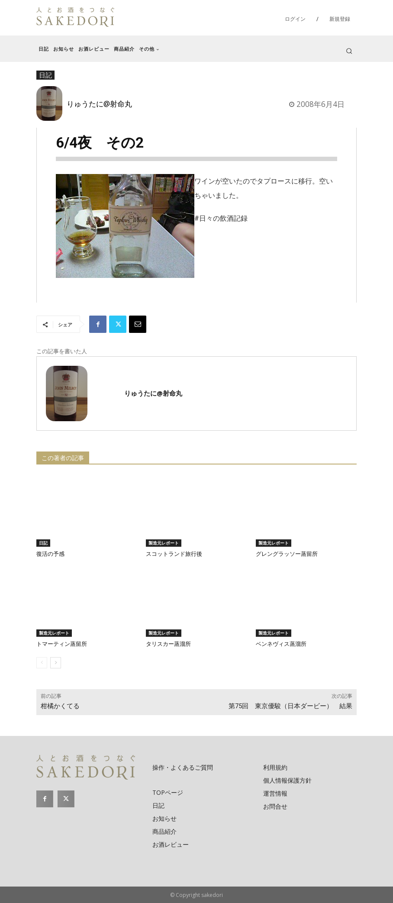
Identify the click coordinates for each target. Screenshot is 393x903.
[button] (349, 50)
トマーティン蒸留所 (61, 644)
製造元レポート (163, 543)
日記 (43, 543)
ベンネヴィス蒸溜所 (281, 644)
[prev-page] (41, 662)
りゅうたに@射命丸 (99, 103)
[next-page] (55, 662)
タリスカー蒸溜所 (168, 644)
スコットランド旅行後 (174, 554)
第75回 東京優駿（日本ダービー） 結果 (290, 706)
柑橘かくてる (60, 706)
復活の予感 (50, 554)
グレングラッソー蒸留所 (287, 554)
